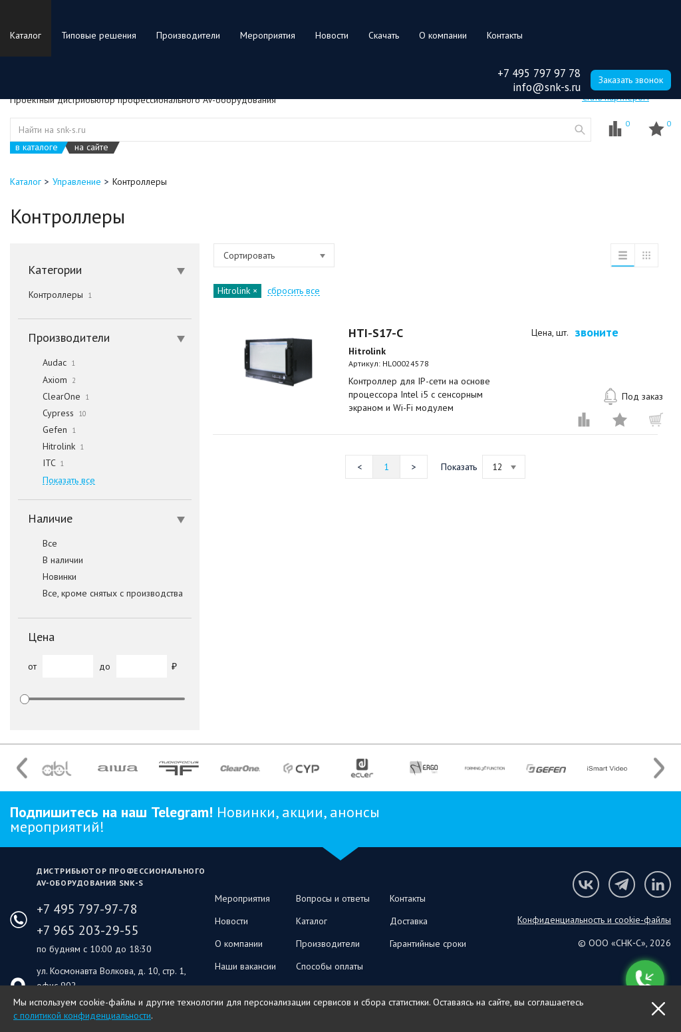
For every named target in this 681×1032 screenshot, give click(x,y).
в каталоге (36, 147)
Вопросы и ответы (333, 898)
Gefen (47, 430)
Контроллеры (60, 295)
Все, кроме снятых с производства (100, 593)
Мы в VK (586, 884)
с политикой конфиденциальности (82, 1015)
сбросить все (293, 291)
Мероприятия (267, 35)
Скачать (383, 35)
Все (37, 543)
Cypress (52, 413)
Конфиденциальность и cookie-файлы (594, 920)
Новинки (47, 576)
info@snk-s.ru (547, 87)
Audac (46, 362)
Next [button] (659, 768)
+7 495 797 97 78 (539, 73)
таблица (646, 255)
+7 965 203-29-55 (88, 930)
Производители (188, 35)
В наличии (50, 560)
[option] (56, 768)
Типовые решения (98, 35)
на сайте (91, 147)
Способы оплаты (329, 966)
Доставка (409, 921)
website (580, 129)
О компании (443, 35)
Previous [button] (22, 768)
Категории (106, 269)
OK (658, 1008)
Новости (331, 35)
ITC (41, 463)
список (622, 255)
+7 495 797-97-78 (87, 909)
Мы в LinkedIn (657, 884)
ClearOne (53, 396)
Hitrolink (51, 446)
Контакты (505, 35)
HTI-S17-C (375, 332)
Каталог (25, 35)
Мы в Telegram (622, 884)
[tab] (105, 270)
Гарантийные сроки (428, 944)
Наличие (106, 518)
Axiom (47, 380)
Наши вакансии (245, 966)
